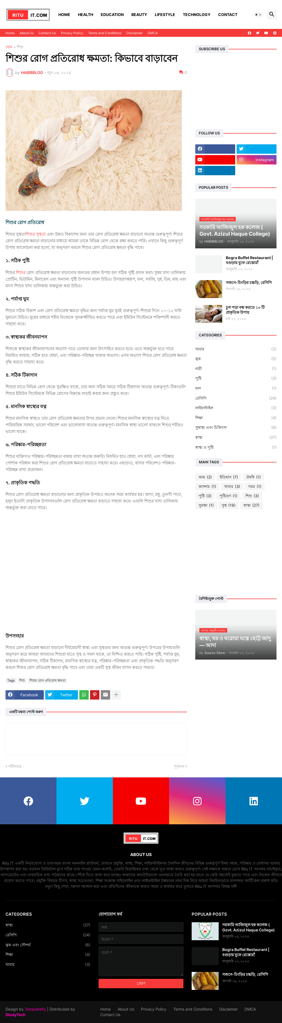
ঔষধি (253, 477)
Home (64, 14)
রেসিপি (235, 398)
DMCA (153, 33)
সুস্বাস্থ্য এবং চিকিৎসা (235, 427)
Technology (196, 14)
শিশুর (21, 272)
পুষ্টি (235, 378)
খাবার (235, 349)
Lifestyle (165, 14)
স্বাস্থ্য (235, 437)
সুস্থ (228, 505)
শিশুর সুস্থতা (36, 234)
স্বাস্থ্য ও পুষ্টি (235, 447)
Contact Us (47, 33)
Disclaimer (134, 33)
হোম (9, 47)
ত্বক (235, 359)
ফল (235, 388)
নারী (235, 368)
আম (205, 477)
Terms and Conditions (104, 33)
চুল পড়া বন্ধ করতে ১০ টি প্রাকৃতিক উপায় (245, 310)
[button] (258, 14)
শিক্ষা (235, 418)
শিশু (20, 47)
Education (112, 14)
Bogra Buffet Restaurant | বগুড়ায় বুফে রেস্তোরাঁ (249, 260)
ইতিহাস (229, 477)
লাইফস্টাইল (235, 408)
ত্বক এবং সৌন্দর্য (48, 945)
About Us (27, 33)
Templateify (35, 1009)
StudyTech (16, 1014)
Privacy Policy (72, 33)
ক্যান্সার (207, 486)
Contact (227, 14)
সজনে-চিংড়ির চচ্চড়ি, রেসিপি (249, 282)
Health (85, 14)
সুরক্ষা (206, 505)
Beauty (139, 14)
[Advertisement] (235, 551)
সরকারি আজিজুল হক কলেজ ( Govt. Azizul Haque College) (248, 927)
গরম (254, 486)
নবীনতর (15, 766)
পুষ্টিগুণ (228, 496)
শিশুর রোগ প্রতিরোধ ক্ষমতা (47, 680)
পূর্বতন (179, 766)
